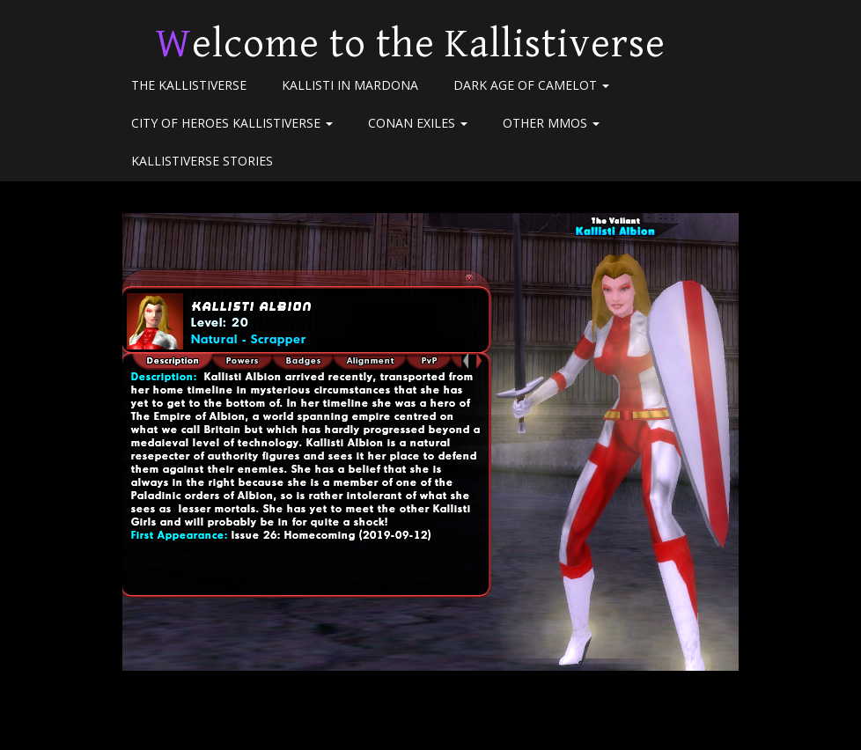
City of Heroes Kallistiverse (232, 122)
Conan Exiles (417, 122)
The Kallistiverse (189, 85)
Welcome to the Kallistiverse (410, 44)
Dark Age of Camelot (531, 85)
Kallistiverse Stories (202, 160)
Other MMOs (551, 122)
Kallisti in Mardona (350, 85)
